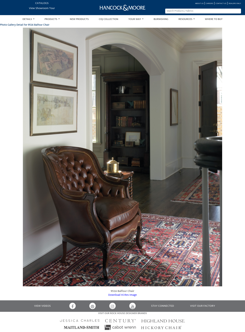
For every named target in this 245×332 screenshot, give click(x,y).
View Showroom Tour (42, 8)
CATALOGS (42, 3)
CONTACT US (220, 3)
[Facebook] (72, 306)
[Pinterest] (92, 306)
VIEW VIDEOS (42, 306)
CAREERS (209, 3)
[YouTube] (132, 306)
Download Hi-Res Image (122, 295)
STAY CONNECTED (162, 306)
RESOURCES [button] (186, 19)
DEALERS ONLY (234, 3)
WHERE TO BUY (213, 19)
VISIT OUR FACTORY (202, 306)
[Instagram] (112, 306)
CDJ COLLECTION (108, 19)
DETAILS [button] (28, 19)
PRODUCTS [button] (51, 19)
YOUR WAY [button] (135, 19)
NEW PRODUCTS (79, 19)
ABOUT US (199, 3)
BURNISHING (161, 19)
